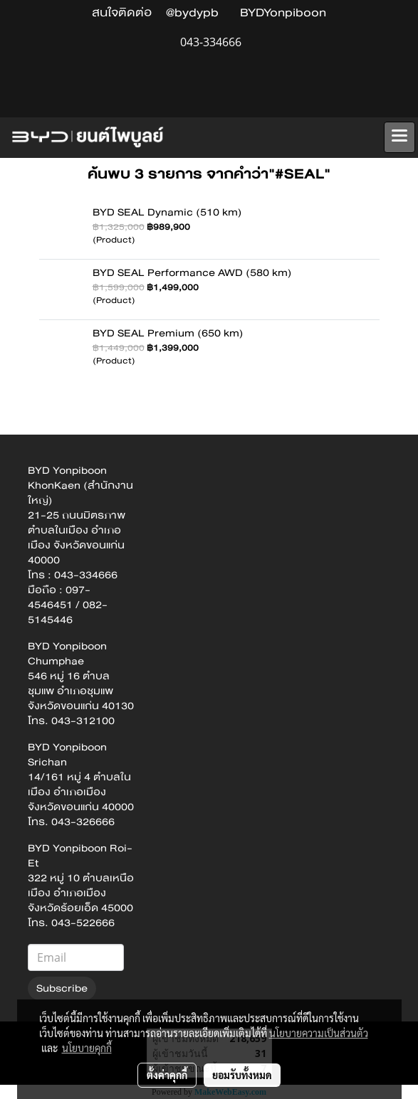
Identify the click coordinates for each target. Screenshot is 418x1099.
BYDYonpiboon (283, 12)
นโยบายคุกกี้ (87, 1047)
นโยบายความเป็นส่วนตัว (318, 1032)
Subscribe (62, 988)
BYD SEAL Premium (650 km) (168, 333)
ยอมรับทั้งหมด (242, 1074)
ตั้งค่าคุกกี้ (167, 1074)
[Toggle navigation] (399, 137)
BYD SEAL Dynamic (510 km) (167, 212)
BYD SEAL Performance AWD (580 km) (192, 272)
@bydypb (192, 12)
